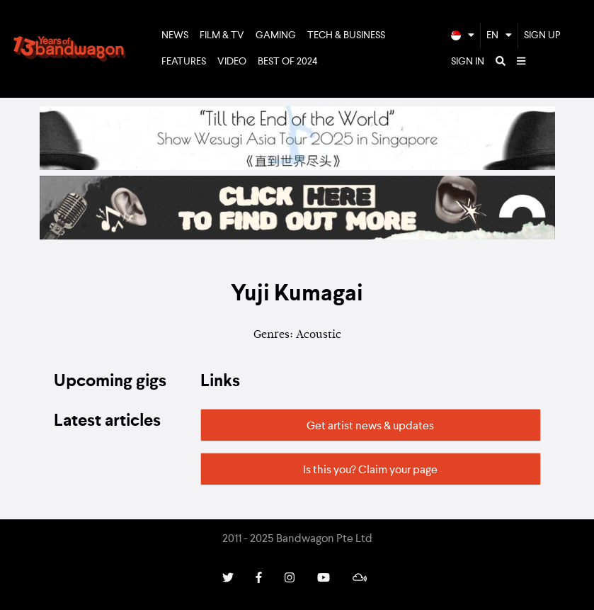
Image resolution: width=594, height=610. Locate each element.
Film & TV (222, 35)
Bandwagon (69, 49)
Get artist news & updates (370, 426)
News (174, 35)
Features (183, 62)
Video (231, 62)
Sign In (467, 62)
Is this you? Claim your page (370, 470)
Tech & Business (346, 35)
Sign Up (542, 35)
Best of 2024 (288, 62)
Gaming (276, 35)
